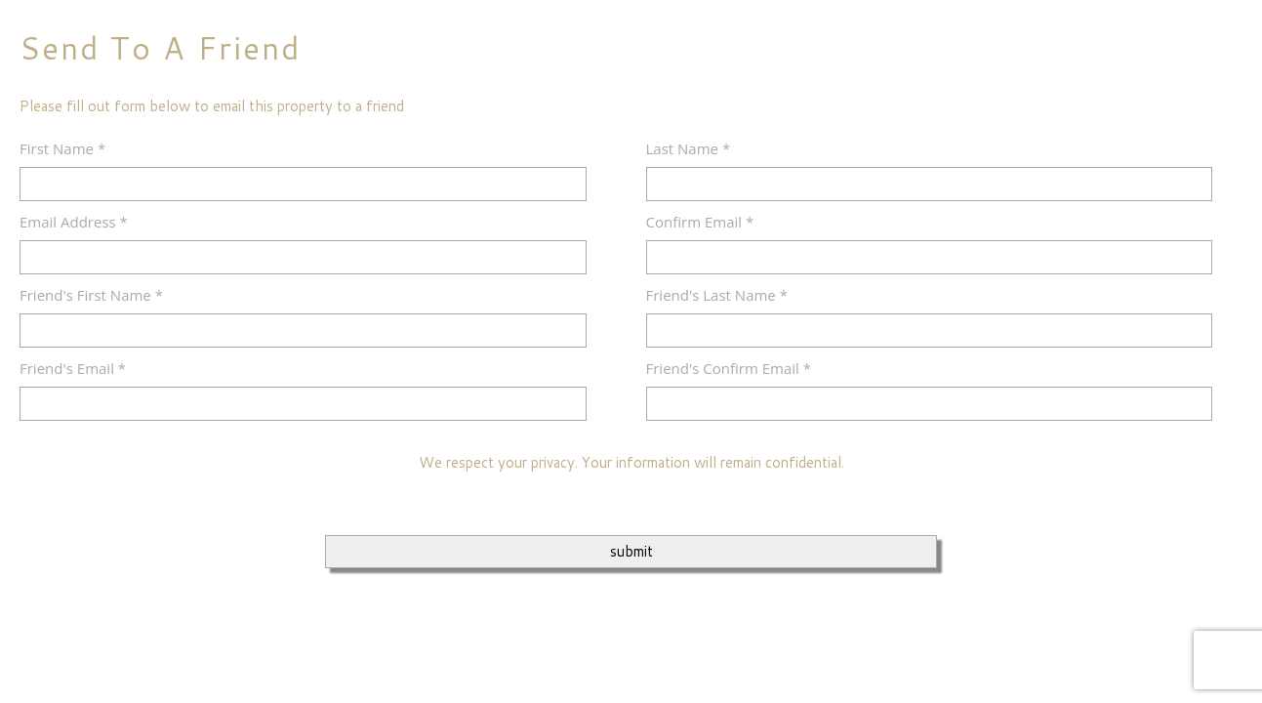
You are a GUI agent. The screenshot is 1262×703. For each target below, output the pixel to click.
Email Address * (74, 221)
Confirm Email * (700, 221)
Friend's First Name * (91, 295)
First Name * (62, 148)
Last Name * (688, 148)
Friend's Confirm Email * (729, 368)
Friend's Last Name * (717, 295)
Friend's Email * (73, 368)
